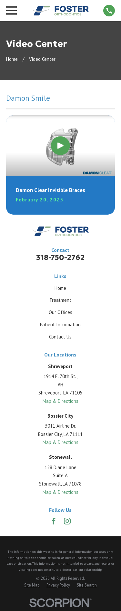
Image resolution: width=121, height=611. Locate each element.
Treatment (60, 300)
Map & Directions (60, 401)
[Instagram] (67, 521)
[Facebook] (53, 521)
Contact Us (60, 337)
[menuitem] (32, 585)
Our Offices (60, 312)
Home (60, 288)
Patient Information (60, 324)
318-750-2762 (60, 257)
